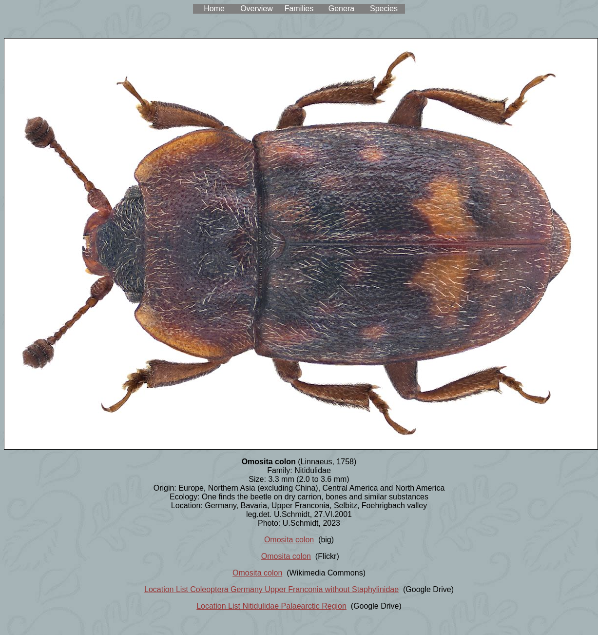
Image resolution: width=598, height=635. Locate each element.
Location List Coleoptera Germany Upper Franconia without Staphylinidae (271, 589)
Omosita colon (289, 540)
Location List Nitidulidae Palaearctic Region (271, 606)
